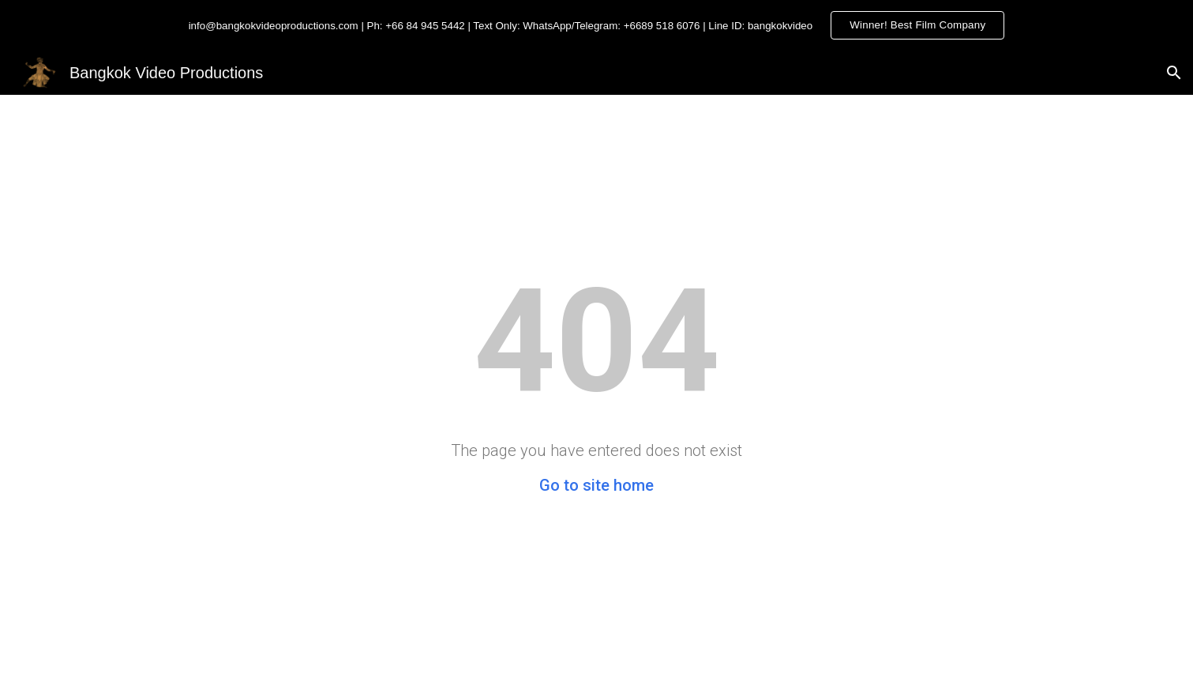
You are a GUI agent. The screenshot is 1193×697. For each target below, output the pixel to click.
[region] (596, 25)
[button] (1174, 73)
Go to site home (596, 485)
